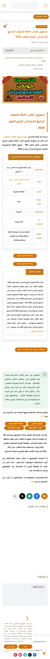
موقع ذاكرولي (37, 424)
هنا (32, 482)
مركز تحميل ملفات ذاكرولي (15, 137)
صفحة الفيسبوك (16, 424)
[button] (37, 496)
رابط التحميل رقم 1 (25, 256)
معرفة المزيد (11, 647)
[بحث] (4, 5)
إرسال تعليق (38, 587)
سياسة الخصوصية (39, 642)
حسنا (25, 647)
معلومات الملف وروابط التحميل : (30, 65)
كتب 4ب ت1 (41, 26)
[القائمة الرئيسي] (46, 5)
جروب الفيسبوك (35, 428)
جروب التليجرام (14, 428)
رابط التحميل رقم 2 (25, 264)
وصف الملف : (37, 69)
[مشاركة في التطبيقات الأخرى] (15, 496)
